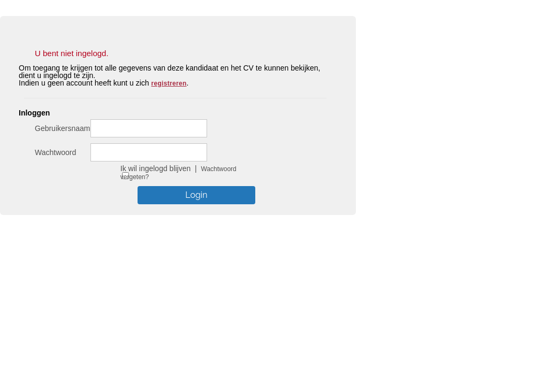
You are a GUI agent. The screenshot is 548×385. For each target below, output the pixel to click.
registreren (169, 83)
